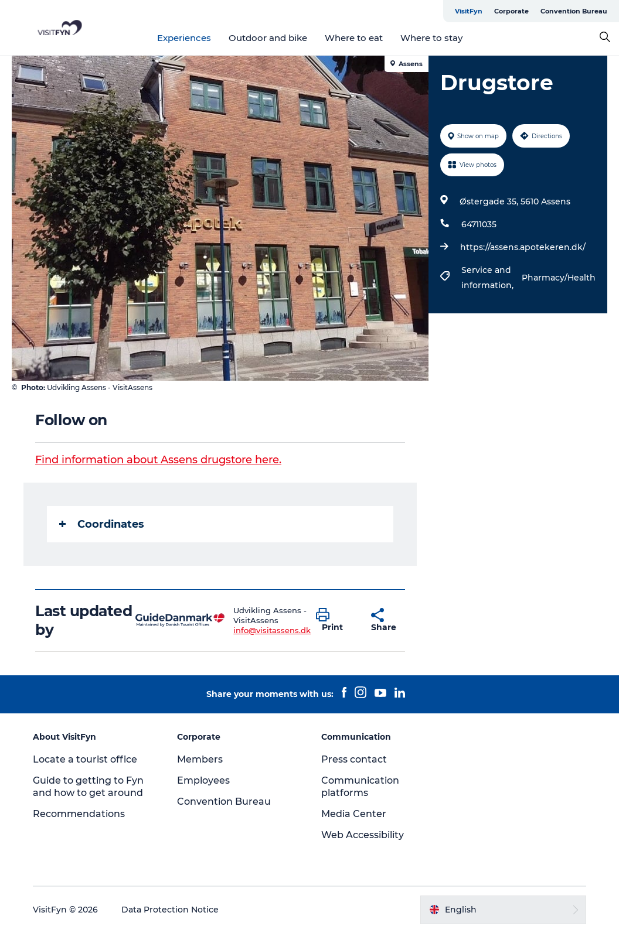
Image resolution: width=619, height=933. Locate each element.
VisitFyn (468, 11)
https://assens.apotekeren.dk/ (523, 247)
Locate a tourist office (85, 759)
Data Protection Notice (170, 909)
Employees (203, 780)
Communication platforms (360, 786)
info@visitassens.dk (272, 630)
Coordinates (101, 524)
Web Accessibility (362, 834)
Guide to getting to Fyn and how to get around (88, 786)
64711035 (478, 224)
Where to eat (354, 37)
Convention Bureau (573, 11)
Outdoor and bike (268, 37)
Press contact (354, 759)
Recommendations (79, 813)
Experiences (184, 37)
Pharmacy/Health (559, 277)
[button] (334, 620)
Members (200, 759)
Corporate (511, 11)
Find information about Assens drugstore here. (158, 459)
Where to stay (431, 37)
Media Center (353, 813)
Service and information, (488, 278)
